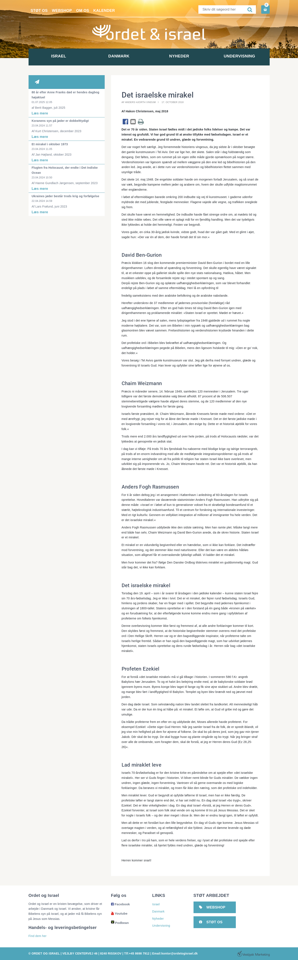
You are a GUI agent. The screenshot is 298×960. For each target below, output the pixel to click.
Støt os (39, 10)
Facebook (120, 904)
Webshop (62, 10)
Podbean (120, 923)
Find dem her (38, 936)
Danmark (118, 56)
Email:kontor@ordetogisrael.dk (175, 953)
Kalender (104, 10)
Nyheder (179, 56)
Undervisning (239, 56)
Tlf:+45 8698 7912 (137, 953)
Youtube (119, 913)
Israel (58, 56)
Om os (82, 10)
